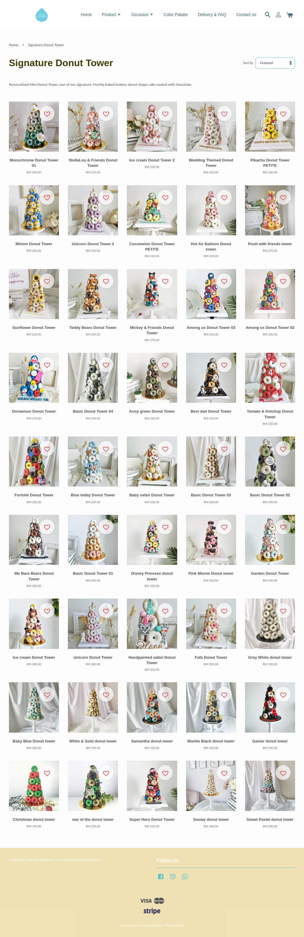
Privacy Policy (154, 925)
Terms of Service (131, 925)
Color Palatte (176, 14)
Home (86, 14)
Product (111, 14)
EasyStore (95, 859)
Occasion (142, 14)
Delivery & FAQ (212, 14)
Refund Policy (175, 925)
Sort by (248, 63)
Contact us (246, 14)
